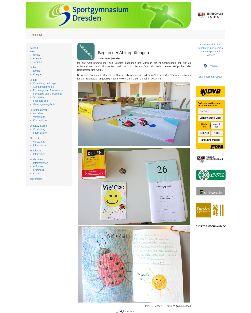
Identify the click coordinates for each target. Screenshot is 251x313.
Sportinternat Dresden (210, 76)
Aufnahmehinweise (43, 86)
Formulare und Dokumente (47, 93)
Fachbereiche (40, 100)
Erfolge (37, 58)
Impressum (36, 178)
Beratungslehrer (38, 109)
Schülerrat (35, 150)
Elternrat (34, 138)
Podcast (210, 65)
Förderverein (36, 159)
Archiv (33, 67)
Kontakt (34, 48)
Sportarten (38, 97)
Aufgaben (38, 166)
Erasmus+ (38, 170)
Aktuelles (38, 113)
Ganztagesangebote (44, 104)
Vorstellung (39, 116)
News (33, 51)
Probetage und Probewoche (48, 90)
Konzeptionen (40, 120)
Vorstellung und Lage (44, 83)
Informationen (40, 132)
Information (39, 154)
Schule (37, 55)
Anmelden (37, 34)
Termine (37, 62)
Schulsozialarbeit (39, 125)
